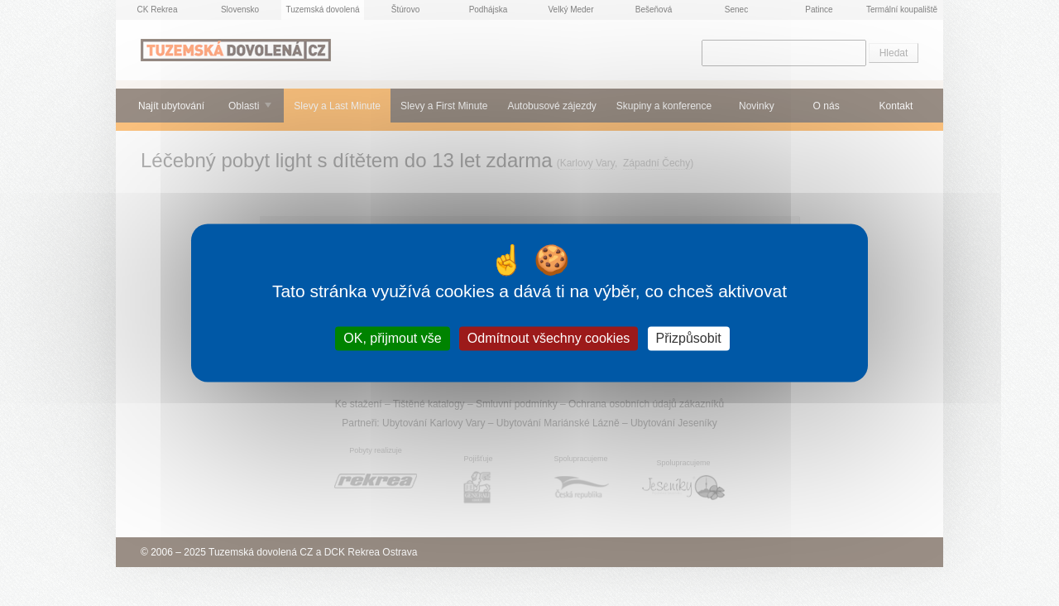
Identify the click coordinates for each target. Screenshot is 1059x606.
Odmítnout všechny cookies (548, 338)
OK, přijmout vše (392, 338)
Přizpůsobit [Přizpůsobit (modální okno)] (688, 338)
